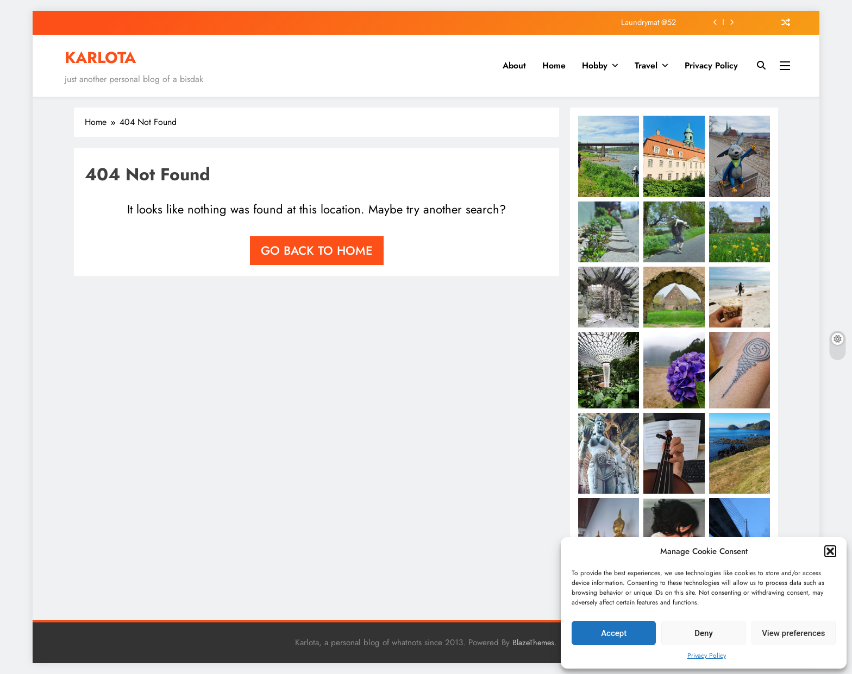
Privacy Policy (706, 655)
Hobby (594, 65)
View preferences (793, 633)
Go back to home (317, 250)
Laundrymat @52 (648, 22)
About (514, 65)
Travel (646, 65)
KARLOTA (100, 57)
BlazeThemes (533, 642)
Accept (614, 633)
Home (554, 65)
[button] (830, 551)
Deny (703, 633)
